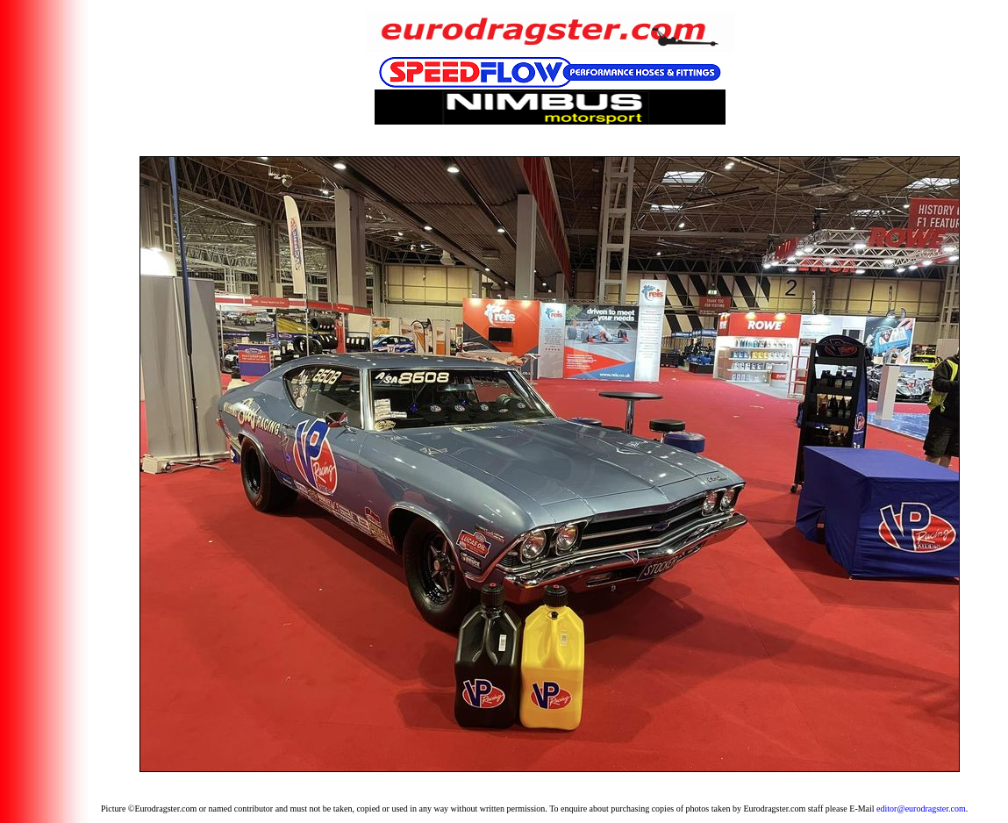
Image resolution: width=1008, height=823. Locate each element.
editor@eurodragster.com (921, 808)
